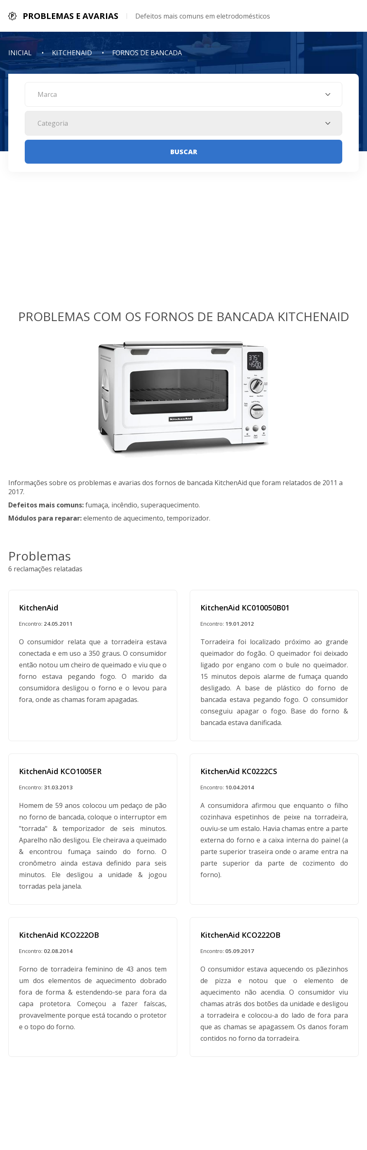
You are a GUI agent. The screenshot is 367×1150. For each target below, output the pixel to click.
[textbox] (183, 94)
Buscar (183, 151)
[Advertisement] (183, 246)
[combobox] (183, 94)
